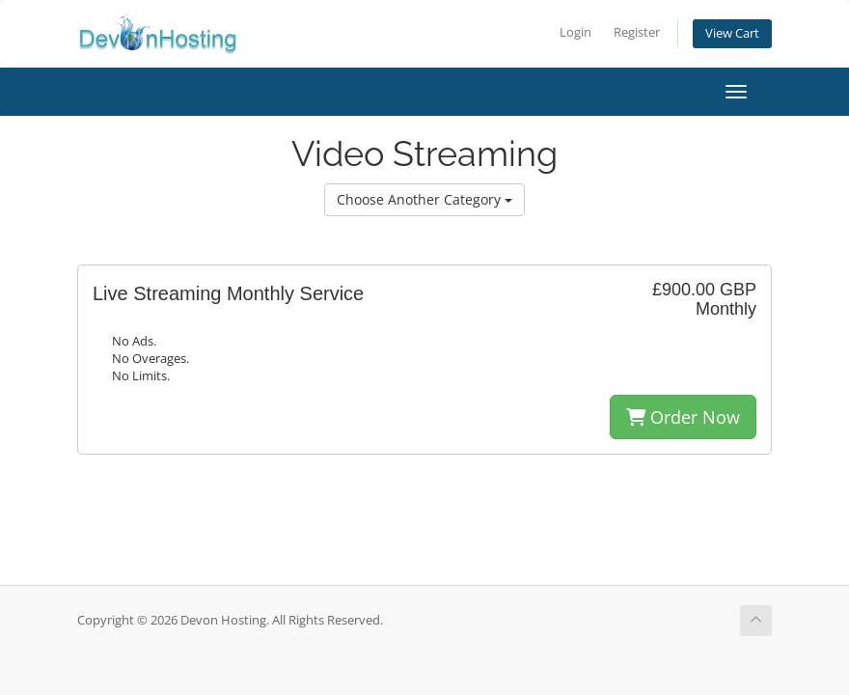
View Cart (732, 33)
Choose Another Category (424, 199)
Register (637, 32)
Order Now (683, 417)
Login (575, 32)
